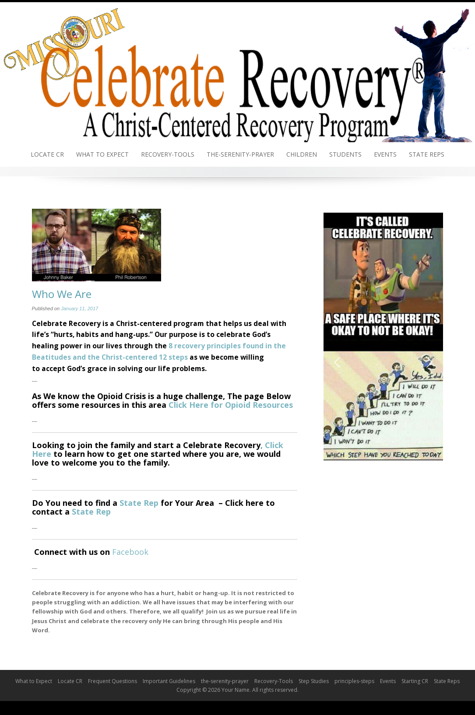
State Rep (139, 503)
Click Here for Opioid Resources (231, 405)
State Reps (426, 154)
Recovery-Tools (167, 154)
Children (301, 154)
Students (345, 154)
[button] (337, 362)
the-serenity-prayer (240, 154)
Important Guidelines (169, 681)
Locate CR (47, 154)
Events (385, 154)
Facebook (130, 552)
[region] (383, 362)
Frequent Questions (112, 681)
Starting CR (414, 681)
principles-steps (354, 681)
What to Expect (102, 154)
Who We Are (61, 294)
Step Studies (314, 681)
